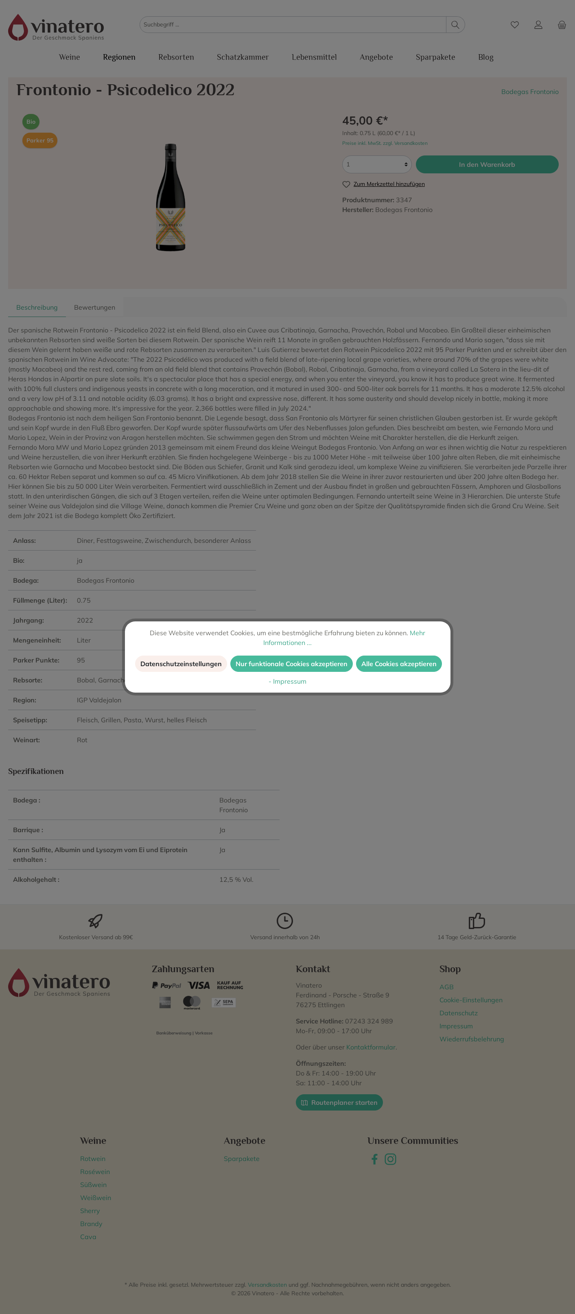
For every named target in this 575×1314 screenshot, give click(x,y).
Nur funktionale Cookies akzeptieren (292, 664)
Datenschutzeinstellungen (181, 664)
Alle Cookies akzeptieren (399, 664)
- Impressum (287, 681)
